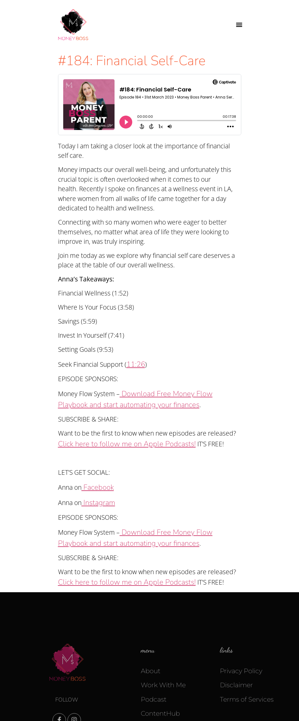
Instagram (98, 502)
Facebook (98, 487)
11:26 (135, 364)
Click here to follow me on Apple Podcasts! (127, 444)
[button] (239, 24)
